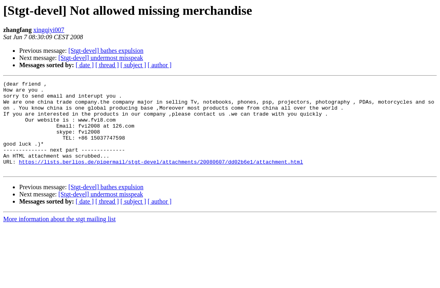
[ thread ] (107, 65)
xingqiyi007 (48, 29)
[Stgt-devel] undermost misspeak (100, 57)
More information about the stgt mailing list (59, 237)
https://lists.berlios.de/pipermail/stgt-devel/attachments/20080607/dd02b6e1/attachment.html (161, 178)
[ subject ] (133, 65)
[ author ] (160, 65)
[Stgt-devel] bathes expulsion (106, 50)
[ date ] (85, 65)
